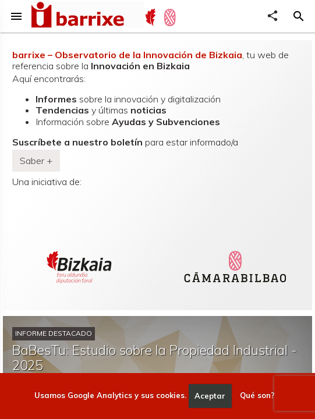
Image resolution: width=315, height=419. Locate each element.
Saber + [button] (36, 160)
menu (16, 16)
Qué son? (257, 395)
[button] (299, 16)
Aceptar (209, 395)
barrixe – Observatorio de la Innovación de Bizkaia (127, 55)
